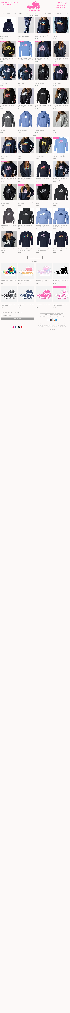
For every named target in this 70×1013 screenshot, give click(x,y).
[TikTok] (19, 327)
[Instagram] (13, 327)
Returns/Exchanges (51, 313)
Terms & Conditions (48, 314)
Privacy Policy (57, 314)
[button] (65, 3)
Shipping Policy (60, 313)
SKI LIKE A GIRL (34, 11)
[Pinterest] (22, 327)
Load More (35, 257)
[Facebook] (16, 327)
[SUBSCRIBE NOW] (17, 319)
